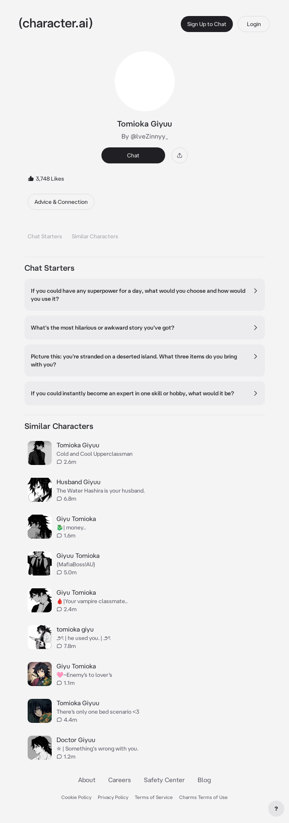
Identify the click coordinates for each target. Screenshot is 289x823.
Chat (133, 155)
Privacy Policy (113, 797)
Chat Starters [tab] (45, 236)
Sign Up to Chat (206, 24)
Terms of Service (154, 797)
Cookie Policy (76, 797)
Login (254, 24)
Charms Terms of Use (203, 797)
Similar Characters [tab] (95, 236)
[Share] (180, 155)
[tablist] (144, 234)
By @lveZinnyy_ (144, 136)
